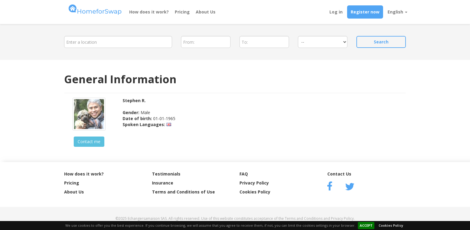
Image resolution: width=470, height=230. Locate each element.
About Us (206, 12)
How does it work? (149, 12)
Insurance (162, 183)
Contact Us (339, 174)
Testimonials (166, 174)
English (397, 12)
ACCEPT (366, 225)
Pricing (182, 12)
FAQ (243, 174)
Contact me (89, 141)
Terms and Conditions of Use (183, 192)
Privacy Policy (254, 183)
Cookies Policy (391, 225)
